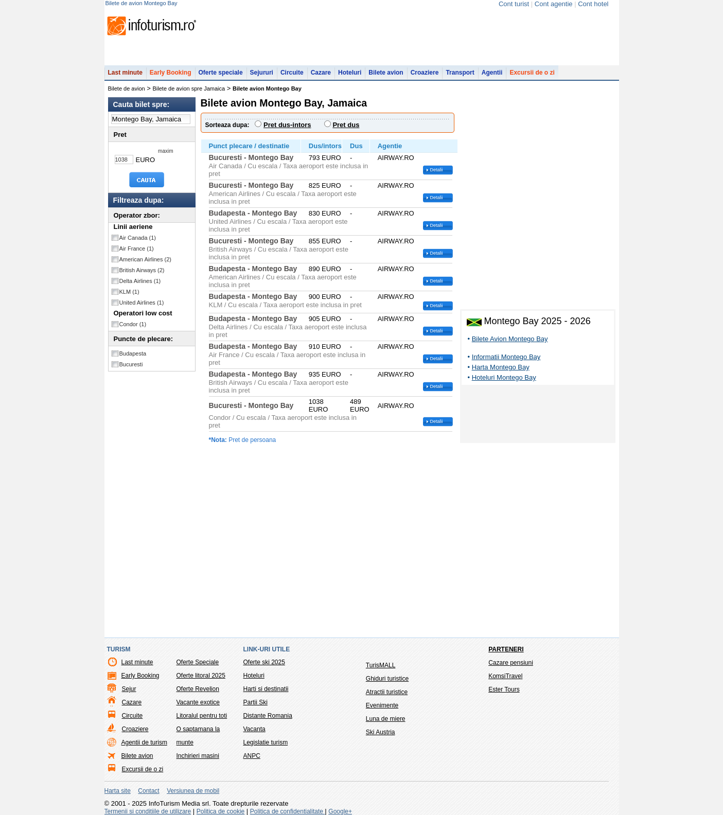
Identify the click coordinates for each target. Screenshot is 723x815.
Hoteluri (349, 72)
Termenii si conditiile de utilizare (147, 811)
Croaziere (425, 72)
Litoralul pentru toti (202, 715)
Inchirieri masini (198, 755)
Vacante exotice (198, 702)
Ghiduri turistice (387, 678)
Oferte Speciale (198, 662)
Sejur (129, 689)
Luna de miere (385, 718)
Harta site (117, 790)
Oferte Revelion (198, 689)
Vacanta (254, 729)
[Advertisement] (537, 416)
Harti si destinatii (266, 689)
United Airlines (141, 302)
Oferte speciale (221, 72)
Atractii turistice (387, 692)
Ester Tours (503, 689)
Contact (148, 790)
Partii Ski (255, 702)
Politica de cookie (220, 811)
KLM (129, 292)
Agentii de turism (144, 742)
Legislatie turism (265, 742)
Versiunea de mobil (193, 790)
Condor (133, 324)
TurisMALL (381, 665)
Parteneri (505, 649)
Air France (136, 248)
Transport (460, 72)
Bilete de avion (126, 88)
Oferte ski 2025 (264, 662)
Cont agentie (554, 4)
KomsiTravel (505, 676)
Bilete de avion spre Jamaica (189, 88)
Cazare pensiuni (510, 662)
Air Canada (137, 238)
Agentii (492, 72)
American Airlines (145, 259)
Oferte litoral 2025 (201, 675)
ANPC (251, 755)
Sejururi (261, 72)
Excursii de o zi (531, 72)
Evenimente (382, 705)
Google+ (340, 811)
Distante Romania (267, 715)
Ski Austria (380, 732)
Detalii (436, 169)
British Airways (142, 270)
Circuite (292, 72)
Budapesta (133, 353)
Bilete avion (385, 72)
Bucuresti (131, 364)
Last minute (125, 72)
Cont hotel (593, 4)
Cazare (321, 72)
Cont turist (514, 4)
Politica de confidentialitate (287, 811)
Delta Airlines (140, 281)
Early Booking (170, 72)
